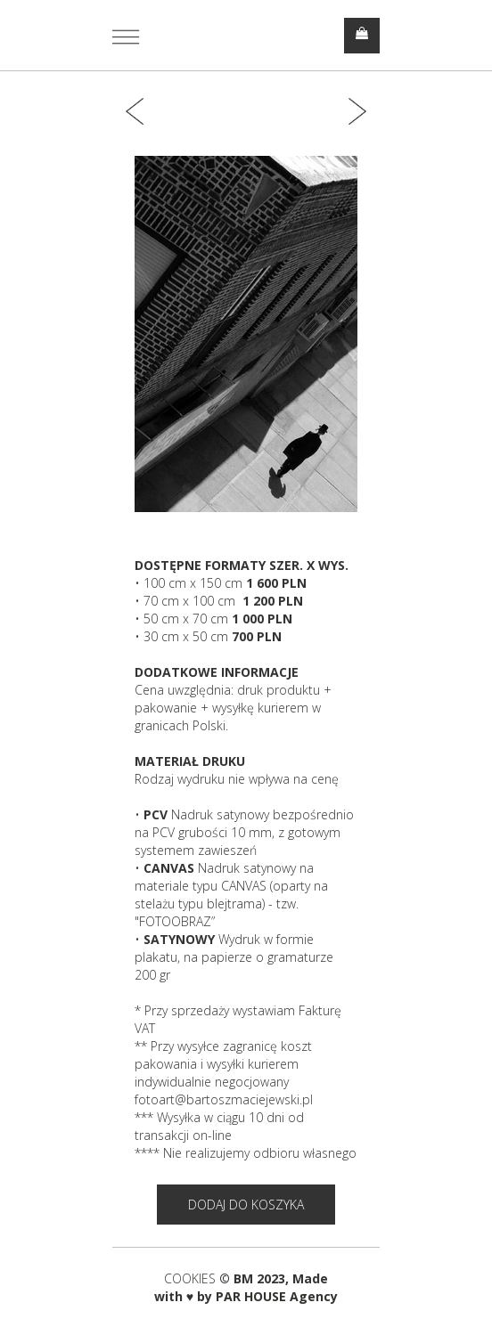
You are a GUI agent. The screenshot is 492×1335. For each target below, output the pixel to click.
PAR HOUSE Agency (277, 1296)
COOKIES (191, 1278)
